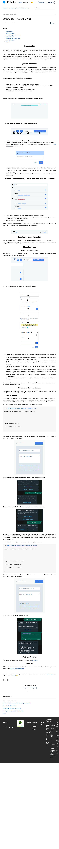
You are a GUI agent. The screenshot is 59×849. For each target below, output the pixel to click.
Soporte (8, 41)
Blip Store (16, 8)
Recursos (26, 2)
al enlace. (35, 660)
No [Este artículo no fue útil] (33, 688)
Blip (12, 8)
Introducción (9, 31)
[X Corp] (5, 680)
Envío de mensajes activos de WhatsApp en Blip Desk (17, 703)
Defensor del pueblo (34, 728)
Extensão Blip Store (24, 8)
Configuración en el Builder (13, 38)
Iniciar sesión (51, 2)
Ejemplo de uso (10, 36)
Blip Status (41, 2)
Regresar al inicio (8, 696)
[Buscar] (45, 8)
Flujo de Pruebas (10, 40)
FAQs (4, 713)
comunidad (50, 674)
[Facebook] (3, 680)
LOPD (40, 725)
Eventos (27, 725)
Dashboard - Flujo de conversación (12, 708)
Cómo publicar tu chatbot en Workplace (13, 711)
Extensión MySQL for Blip (9, 705)
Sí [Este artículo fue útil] (25, 688)
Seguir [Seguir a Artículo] (53, 23)
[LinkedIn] (7, 680)
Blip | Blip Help (6, 8)
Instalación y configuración (13, 35)
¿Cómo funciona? (10, 33)
